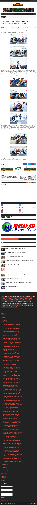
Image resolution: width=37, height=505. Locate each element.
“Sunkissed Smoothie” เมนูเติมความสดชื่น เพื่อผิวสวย (11, 338)
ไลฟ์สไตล (23, 303)
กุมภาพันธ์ (5, 468)
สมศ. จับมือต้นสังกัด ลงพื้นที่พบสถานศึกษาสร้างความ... (11, 356)
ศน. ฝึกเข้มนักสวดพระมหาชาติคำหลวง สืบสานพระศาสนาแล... (13, 453)
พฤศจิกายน (5, 317)
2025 (3, 313)
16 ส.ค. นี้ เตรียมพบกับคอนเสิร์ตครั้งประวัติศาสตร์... (11, 378)
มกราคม (4, 470)
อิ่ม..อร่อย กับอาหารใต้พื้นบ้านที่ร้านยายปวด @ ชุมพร (13, 264)
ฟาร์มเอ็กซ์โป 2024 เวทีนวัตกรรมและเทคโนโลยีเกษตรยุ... (12, 384)
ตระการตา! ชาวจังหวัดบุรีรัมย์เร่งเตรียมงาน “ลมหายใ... (11, 379)
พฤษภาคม (5, 464)
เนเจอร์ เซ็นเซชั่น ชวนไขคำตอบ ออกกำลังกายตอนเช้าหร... (12, 366)
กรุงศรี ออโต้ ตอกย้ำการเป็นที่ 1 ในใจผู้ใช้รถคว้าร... (11, 335)
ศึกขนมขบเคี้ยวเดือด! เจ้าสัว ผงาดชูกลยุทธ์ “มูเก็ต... (11, 353)
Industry (8, 303)
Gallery (7, 305)
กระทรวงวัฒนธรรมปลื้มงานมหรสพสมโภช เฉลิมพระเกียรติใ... (13, 404)
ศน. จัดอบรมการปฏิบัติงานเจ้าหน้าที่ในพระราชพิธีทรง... (12, 399)
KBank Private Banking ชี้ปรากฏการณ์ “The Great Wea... (12, 417)
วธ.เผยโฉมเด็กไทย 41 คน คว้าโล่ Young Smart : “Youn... (12, 382)
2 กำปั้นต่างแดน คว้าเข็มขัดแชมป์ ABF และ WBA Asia (11, 377)
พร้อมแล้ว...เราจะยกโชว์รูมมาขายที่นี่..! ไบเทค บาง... (11, 406)
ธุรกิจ (8, 296)
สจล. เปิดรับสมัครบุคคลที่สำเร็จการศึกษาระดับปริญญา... (12, 392)
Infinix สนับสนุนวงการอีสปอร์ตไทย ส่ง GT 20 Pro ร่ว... (11, 359)
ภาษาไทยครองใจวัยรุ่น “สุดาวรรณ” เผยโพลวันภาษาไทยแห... (12, 370)
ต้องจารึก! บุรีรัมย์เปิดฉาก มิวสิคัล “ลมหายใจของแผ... (11, 367)
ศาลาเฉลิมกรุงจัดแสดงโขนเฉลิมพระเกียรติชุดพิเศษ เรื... (12, 440)
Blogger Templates (14, 503)
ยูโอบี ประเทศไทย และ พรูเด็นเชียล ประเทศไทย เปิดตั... (11, 460)
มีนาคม (4, 467)
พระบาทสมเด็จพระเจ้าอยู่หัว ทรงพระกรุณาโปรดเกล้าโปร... (12, 395)
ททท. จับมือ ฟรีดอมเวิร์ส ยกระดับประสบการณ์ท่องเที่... (11, 436)
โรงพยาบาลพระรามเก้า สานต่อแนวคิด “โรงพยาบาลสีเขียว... (12, 424)
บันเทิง (13, 298)
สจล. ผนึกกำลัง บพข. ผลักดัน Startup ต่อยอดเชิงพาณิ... (11, 328)
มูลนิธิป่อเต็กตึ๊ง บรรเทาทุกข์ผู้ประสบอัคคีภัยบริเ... (10, 451)
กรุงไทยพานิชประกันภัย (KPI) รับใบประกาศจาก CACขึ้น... (12, 422)
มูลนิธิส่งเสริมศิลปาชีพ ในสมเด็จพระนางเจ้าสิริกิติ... (11, 447)
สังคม (31, 296)
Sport (19, 301)
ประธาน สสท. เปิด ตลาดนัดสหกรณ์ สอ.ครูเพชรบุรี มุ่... (11, 324)
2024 (3, 314)
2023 (3, 472)
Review (13, 303)
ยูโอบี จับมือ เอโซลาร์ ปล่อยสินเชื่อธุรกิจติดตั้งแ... (10, 425)
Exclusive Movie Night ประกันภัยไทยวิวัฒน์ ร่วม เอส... (11, 360)
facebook (34, 182)
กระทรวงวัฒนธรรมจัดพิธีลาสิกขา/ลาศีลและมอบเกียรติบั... (12, 342)
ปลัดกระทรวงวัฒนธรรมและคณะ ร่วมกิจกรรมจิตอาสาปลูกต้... (12, 381)
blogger (28, 182)
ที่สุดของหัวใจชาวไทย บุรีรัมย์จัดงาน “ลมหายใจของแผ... (12, 368)
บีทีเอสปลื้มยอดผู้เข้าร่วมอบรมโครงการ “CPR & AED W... (11, 327)
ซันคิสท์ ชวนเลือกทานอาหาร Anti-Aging (9, 364)
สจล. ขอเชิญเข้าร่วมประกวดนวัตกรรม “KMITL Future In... (12, 348)
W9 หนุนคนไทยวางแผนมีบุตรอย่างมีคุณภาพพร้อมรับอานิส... (12, 461)
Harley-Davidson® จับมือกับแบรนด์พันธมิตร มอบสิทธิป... (12, 337)
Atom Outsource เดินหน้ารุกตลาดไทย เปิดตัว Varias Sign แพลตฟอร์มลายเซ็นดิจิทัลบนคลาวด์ (18, 282)
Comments (27, 239)
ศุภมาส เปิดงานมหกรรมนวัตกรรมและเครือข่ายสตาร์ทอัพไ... (12, 388)
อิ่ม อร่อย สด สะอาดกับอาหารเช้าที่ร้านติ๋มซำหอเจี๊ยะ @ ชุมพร (14, 256)
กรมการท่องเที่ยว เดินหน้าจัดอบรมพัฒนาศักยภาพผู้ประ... (12, 375)
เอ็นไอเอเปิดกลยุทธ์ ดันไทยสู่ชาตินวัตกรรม (9, 349)
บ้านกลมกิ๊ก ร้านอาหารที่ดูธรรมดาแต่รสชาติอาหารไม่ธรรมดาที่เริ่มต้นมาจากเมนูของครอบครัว (19, 260)
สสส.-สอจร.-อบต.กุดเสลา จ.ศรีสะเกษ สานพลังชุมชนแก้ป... (12, 389)
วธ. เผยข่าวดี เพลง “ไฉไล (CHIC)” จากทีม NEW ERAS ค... (12, 371)
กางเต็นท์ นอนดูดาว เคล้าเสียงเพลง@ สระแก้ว (11, 286)
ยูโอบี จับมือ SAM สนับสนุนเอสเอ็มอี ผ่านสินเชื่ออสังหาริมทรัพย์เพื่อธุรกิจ (15, 252)
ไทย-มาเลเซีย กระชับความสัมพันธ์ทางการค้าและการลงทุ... (12, 431)
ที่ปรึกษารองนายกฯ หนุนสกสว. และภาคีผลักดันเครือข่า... (12, 332)
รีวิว (23, 301)
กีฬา (2, 298)
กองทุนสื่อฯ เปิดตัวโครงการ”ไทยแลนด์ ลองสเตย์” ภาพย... (12, 372)
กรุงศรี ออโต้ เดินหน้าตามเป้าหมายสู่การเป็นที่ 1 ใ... (11, 361)
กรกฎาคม (4, 323)
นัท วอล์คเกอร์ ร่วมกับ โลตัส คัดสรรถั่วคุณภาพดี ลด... (11, 393)
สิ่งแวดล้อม (9, 301)
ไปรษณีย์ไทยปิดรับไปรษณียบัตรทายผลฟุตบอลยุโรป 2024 (12, 419)
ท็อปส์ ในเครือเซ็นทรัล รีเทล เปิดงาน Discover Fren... (11, 331)
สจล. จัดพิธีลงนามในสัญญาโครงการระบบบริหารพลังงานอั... (12, 330)
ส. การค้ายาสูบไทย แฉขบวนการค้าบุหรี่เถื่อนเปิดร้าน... (11, 374)
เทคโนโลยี (7, 298)
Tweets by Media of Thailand (4, 244)
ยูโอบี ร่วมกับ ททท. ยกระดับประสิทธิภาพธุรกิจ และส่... (11, 350)
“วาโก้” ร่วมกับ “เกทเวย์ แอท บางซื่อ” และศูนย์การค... (11, 334)
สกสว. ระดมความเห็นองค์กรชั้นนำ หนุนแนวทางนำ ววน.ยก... (12, 444)
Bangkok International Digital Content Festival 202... (11, 346)
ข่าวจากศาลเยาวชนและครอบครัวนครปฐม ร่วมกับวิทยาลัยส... (12, 432)
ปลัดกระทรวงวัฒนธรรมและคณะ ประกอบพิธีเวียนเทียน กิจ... (12, 396)
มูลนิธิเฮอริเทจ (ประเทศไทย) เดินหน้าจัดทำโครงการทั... (11, 408)
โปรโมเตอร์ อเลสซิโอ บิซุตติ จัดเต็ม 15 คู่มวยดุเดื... (11, 450)
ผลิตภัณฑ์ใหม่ (14, 296)
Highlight (9, 239)
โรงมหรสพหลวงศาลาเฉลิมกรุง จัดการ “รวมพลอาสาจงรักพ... (12, 454)
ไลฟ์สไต (14, 307)
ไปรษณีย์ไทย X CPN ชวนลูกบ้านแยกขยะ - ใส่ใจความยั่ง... (12, 418)
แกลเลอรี (18, 303)
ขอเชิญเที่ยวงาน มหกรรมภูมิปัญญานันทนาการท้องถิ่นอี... (12, 386)
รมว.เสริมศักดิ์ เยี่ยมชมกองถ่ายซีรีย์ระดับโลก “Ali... (11, 428)
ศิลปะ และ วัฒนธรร (13, 305)
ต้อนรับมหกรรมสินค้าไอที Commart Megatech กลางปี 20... (12, 458)
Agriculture (20, 305)
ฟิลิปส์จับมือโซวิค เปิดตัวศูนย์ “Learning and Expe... (11, 411)
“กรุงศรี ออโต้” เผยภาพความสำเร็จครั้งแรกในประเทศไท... (12, 421)
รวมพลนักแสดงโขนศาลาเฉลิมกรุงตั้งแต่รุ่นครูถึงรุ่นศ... (11, 400)
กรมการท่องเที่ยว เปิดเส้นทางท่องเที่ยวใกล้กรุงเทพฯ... (11, 429)
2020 (3, 476)
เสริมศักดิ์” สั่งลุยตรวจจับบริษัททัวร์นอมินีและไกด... (11, 402)
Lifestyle (24, 298)
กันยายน (4, 320)
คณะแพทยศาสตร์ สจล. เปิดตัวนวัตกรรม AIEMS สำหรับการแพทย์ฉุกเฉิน (15, 248)
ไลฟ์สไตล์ (16, 25)
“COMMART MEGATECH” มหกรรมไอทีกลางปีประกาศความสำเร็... (13, 413)
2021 (3, 475)
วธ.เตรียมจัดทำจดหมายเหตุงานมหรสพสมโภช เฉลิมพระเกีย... (12, 397)
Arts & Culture (29, 303)
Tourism (18, 298)
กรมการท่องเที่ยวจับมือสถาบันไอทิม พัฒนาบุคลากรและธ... (12, 426)
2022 (3, 473)
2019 (3, 477)
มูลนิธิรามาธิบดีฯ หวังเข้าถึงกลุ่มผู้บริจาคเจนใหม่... (11, 407)
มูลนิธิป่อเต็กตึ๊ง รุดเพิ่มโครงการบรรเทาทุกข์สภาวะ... (11, 339)
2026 (3, 312)
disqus (31, 182)
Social (14, 301)
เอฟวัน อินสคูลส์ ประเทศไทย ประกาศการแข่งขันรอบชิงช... (12, 363)
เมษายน (4, 466)
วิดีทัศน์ (3, 305)
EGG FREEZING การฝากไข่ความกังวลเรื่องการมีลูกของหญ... (12, 443)
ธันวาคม (4, 316)
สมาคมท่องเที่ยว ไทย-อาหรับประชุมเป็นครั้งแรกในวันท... (12, 437)
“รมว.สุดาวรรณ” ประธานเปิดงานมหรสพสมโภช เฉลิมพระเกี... (13, 449)
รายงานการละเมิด (4, 500)
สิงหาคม (4, 321)
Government (3, 301)
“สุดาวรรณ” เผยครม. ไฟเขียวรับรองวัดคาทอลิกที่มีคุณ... (12, 343)
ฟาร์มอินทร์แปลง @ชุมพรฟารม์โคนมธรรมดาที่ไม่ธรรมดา (13, 278)
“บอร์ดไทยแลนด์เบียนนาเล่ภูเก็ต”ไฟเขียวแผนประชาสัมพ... (12, 341)
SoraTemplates (5, 503)
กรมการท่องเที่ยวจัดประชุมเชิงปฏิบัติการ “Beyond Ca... (11, 345)
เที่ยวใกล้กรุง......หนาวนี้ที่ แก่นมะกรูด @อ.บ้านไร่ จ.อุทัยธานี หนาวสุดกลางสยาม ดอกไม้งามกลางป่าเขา (20, 274)
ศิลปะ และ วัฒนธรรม (8, 307)
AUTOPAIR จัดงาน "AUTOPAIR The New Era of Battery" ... (12, 415)
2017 (3, 479)
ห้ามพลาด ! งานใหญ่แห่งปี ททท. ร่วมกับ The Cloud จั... (11, 410)
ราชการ (26, 296)
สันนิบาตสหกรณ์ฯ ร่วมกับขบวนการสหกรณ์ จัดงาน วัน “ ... (12, 390)
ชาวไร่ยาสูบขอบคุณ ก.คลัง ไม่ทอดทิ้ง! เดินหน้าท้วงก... (11, 455)
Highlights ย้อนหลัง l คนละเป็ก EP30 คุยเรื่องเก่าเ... (11, 326)
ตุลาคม (4, 319)
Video (30, 305)
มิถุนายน (4, 463)
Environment (25, 305)
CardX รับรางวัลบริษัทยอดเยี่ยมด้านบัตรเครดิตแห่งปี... (11, 357)
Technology (3, 303)
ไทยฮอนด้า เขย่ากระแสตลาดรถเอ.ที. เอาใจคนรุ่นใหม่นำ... (12, 355)
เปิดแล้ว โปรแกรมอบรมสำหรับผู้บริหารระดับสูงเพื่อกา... (11, 414)
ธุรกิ (2, 307)
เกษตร (28, 298)
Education (28, 301)
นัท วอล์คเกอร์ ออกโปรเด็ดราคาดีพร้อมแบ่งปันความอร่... (12, 446)
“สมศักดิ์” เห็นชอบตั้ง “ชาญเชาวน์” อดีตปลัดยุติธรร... (11, 433)
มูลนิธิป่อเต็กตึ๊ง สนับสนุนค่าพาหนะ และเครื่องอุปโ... (11, 403)
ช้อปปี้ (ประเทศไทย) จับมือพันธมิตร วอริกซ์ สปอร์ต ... (11, 435)
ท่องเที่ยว (21, 296)
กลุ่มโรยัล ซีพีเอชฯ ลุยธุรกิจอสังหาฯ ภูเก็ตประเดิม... (11, 457)
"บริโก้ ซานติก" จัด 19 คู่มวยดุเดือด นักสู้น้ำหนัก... (10, 385)
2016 (3, 480)
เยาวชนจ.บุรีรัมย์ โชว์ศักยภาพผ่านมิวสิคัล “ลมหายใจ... (11, 442)
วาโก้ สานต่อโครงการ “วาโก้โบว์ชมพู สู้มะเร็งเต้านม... (11, 352)
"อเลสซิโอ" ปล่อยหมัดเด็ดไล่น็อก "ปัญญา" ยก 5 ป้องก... (11, 439)
